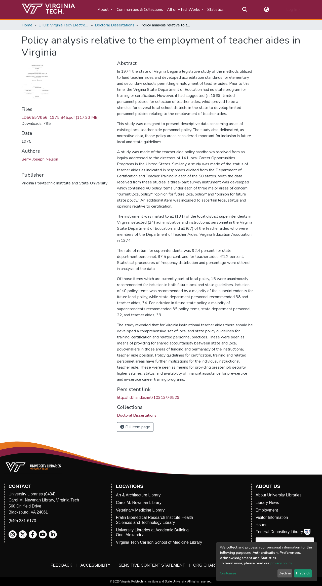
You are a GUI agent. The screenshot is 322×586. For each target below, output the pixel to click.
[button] (267, 10)
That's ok (302, 573)
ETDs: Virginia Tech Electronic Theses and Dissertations (63, 25)
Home (27, 25)
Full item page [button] (135, 427)
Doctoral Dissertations (114, 25)
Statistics (215, 9)
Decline (285, 573)
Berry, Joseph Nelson (39, 159)
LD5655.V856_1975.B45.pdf (60, 117)
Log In (291, 9)
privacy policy (281, 563)
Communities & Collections (140, 9)
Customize (228, 573)
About (104, 9)
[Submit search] (245, 10)
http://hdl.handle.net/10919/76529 (148, 397)
